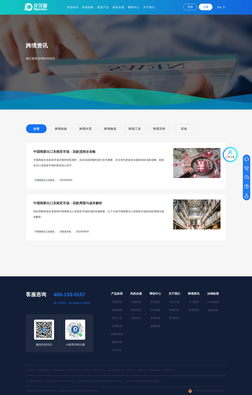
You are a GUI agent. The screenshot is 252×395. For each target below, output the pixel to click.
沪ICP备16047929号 (87, 391)
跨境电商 (88, 7)
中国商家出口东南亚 (44, 180)
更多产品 (103, 7)
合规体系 (136, 301)
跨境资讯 (194, 293)
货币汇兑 (117, 318)
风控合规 (118, 7)
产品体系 (117, 293)
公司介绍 (174, 301)
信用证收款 (117, 334)
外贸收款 (155, 301)
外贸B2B (72, 7)
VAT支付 (117, 350)
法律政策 (213, 293)
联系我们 (174, 318)
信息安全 (136, 318)
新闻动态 (174, 309)
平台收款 (155, 309)
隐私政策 (213, 310)
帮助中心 (133, 7)
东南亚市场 (65, 231)
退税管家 (117, 342)
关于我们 (149, 7)
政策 (213, 301)
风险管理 (136, 309)
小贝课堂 (194, 301)
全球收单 (117, 326)
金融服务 (155, 326)
